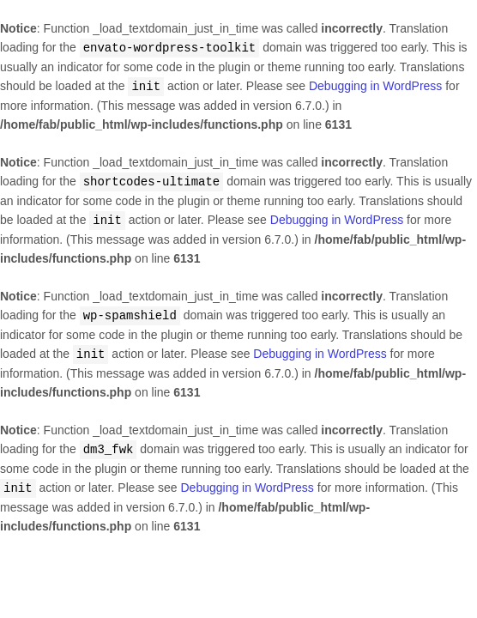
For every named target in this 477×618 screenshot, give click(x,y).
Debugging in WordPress (375, 85)
